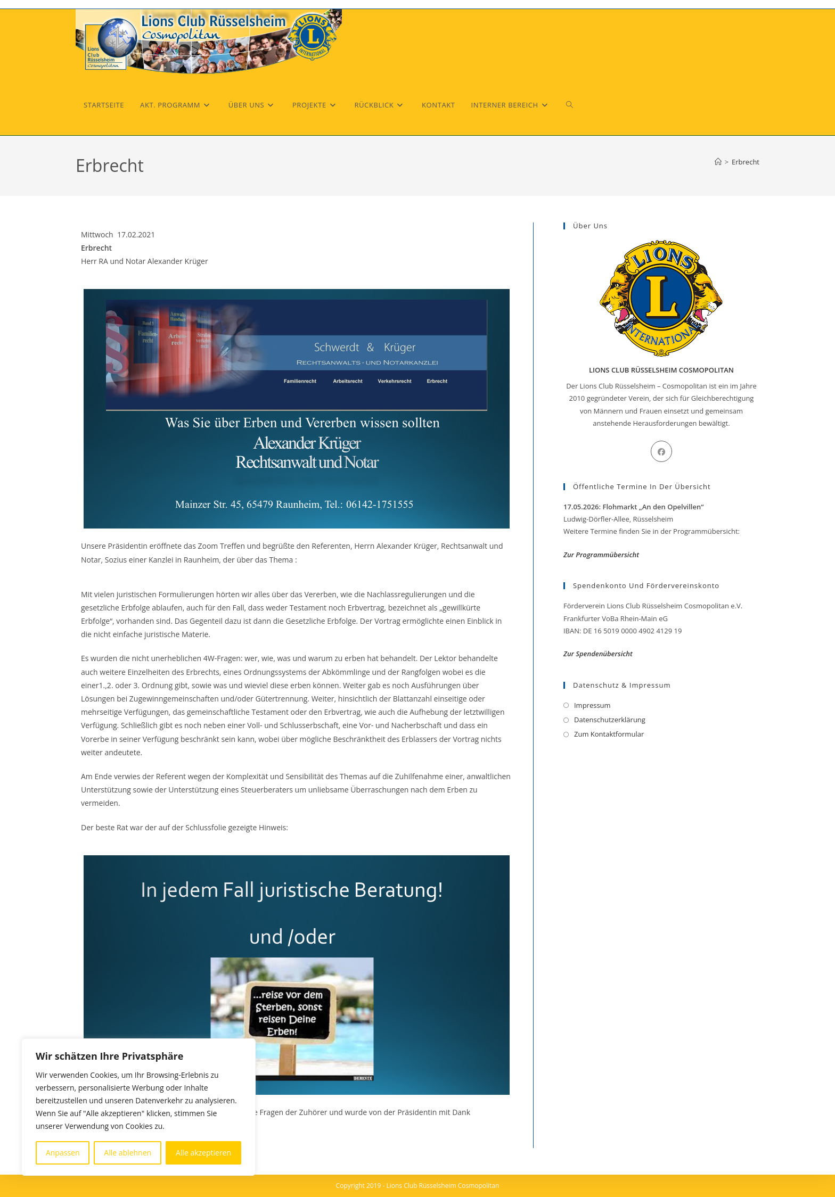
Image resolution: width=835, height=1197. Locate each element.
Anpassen (63, 1153)
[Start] (718, 162)
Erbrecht (745, 162)
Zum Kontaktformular (609, 734)
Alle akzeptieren (203, 1153)
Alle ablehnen (127, 1153)
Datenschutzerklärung (609, 719)
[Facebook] (661, 451)
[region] (138, 1107)
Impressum (592, 705)
